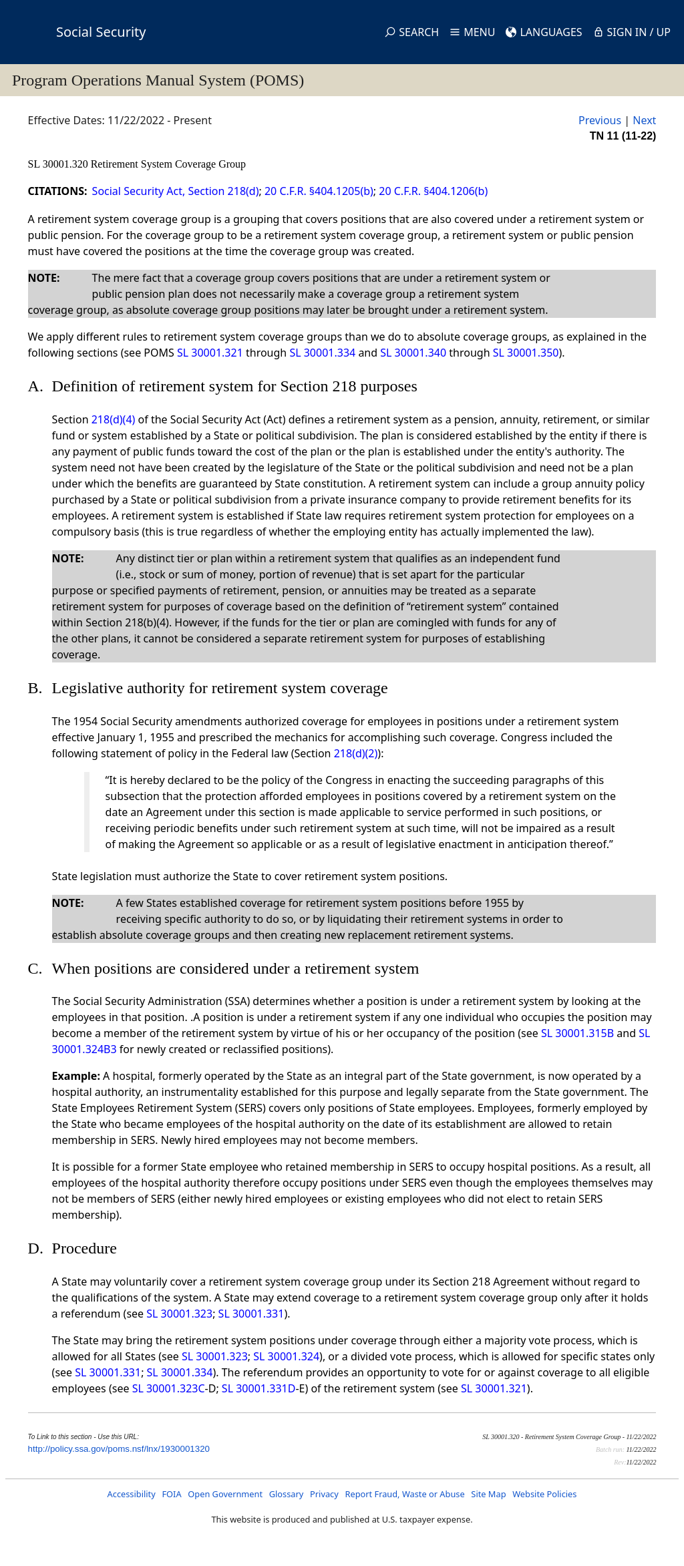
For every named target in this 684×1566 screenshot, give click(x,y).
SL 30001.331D (259, 1388)
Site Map (488, 1494)
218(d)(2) (356, 753)
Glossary (286, 1494)
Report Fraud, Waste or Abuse (404, 1494)
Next (644, 120)
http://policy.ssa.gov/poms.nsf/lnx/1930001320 (119, 1449)
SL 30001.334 (322, 352)
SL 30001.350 (526, 352)
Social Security (101, 32)
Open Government (225, 1494)
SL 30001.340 (413, 352)
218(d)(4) (114, 419)
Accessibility (132, 1494)
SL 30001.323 (179, 1313)
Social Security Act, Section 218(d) (175, 191)
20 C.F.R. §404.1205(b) (319, 191)
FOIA (171, 1494)
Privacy (324, 1494)
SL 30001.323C (168, 1388)
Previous (599, 120)
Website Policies (544, 1494)
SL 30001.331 (251, 1313)
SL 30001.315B (577, 1033)
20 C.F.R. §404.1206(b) (433, 191)
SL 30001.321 (210, 352)
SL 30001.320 (59, 164)
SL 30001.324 (286, 1356)
